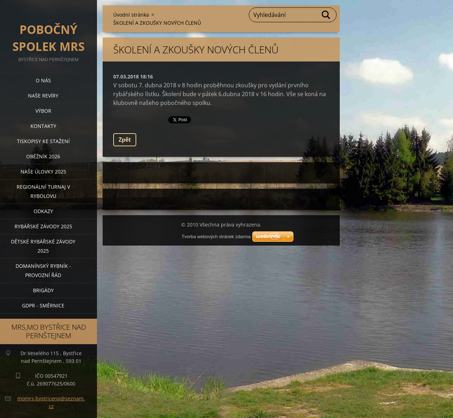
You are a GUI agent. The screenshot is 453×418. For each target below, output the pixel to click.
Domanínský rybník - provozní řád (43, 270)
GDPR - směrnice (43, 305)
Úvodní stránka (131, 14)
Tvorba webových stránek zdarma (216, 236)
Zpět (125, 139)
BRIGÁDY (43, 290)
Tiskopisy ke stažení (43, 141)
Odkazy (43, 211)
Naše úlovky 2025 (43, 171)
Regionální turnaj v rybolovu (43, 191)
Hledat (326, 15)
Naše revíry (43, 95)
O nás (43, 80)
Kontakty (43, 126)
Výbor (43, 110)
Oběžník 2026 (43, 156)
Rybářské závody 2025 (43, 226)
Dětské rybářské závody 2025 (43, 246)
